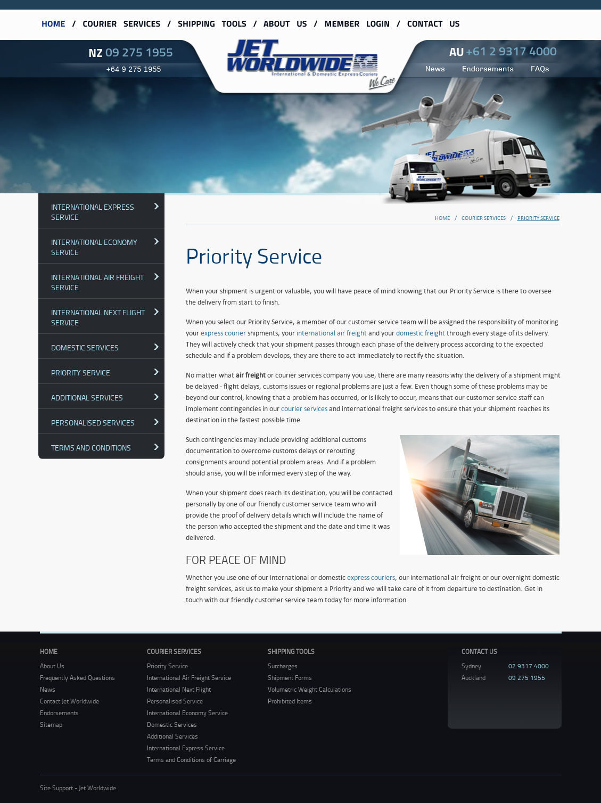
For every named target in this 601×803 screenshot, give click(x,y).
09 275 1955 (139, 51)
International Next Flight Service (98, 317)
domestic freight (420, 333)
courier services (304, 409)
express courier (223, 333)
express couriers (371, 577)
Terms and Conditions (91, 448)
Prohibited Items (290, 701)
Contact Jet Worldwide (69, 701)
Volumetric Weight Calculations (309, 689)
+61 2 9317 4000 (511, 50)
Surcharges (283, 665)
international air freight (332, 333)
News (47, 689)
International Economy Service (94, 247)
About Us (52, 665)
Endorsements (59, 712)
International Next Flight (179, 689)
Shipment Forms (290, 677)
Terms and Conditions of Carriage (191, 759)
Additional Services (87, 397)
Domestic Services (85, 347)
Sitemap (51, 724)
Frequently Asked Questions (77, 677)
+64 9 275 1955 (133, 69)
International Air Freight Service (97, 282)
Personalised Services (93, 422)
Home (48, 651)
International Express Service (92, 212)
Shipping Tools (291, 651)
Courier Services (174, 651)
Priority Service (80, 372)
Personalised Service (175, 701)
